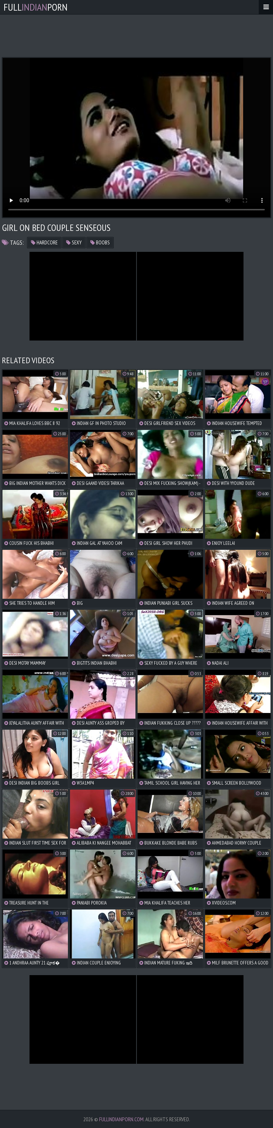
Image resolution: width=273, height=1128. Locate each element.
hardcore (44, 242)
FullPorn (36, 6)
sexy (74, 242)
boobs (100, 242)
